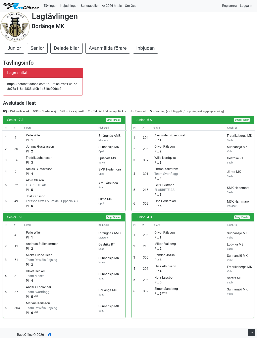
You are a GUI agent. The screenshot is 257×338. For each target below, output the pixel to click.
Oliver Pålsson (164, 146)
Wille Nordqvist (165, 158)
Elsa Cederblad (165, 201)
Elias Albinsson (165, 266)
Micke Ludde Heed (39, 255)
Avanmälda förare (108, 48)
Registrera (229, 6)
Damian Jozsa (164, 255)
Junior (14, 48)
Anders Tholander (38, 287)
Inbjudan (145, 48)
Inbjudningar (69, 6)
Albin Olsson (35, 180)
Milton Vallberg (165, 244)
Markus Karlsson (38, 303)
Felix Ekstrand (164, 185)
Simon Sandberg (166, 289)
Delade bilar (66, 48)
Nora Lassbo (163, 277)
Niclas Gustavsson (39, 169)
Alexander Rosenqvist (169, 135)
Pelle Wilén (34, 135)
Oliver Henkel (35, 271)
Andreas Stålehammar (42, 244)
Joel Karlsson (35, 196)
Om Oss (130, 6)
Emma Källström (166, 169)
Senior (37, 48)
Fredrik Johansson (39, 158)
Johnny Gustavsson (40, 146)
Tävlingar (50, 6)
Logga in (246, 6)
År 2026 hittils (112, 6)
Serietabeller (90, 6)
